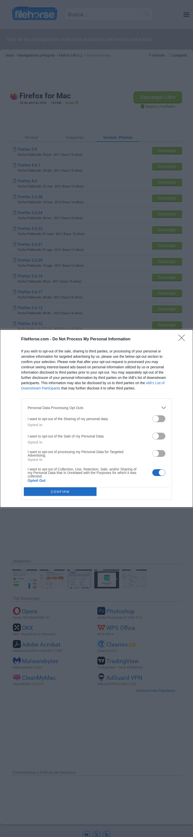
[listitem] (96, 407)
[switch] (158, 418)
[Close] (183, 339)
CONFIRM (60, 492)
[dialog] (96, 418)
